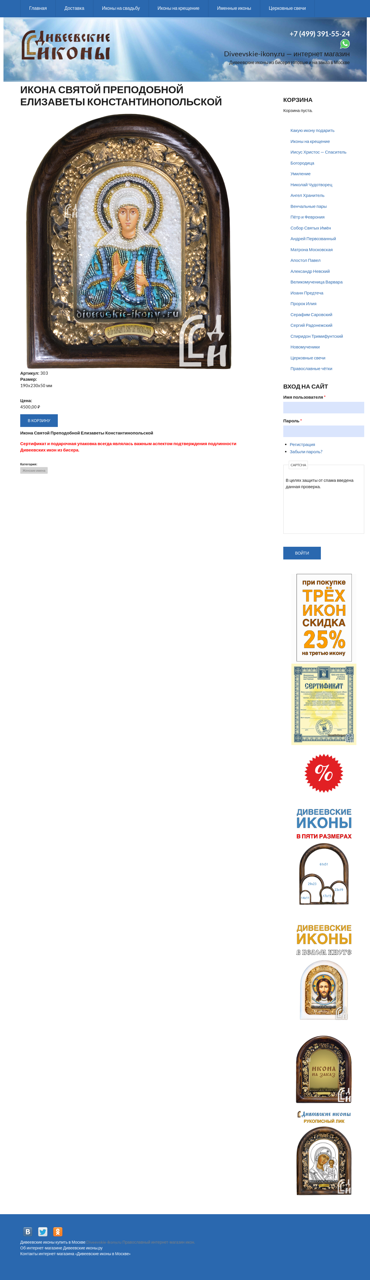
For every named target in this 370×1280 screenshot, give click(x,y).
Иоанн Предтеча (307, 292)
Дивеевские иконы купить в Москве (52, 1242)
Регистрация (302, 444)
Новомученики (305, 346)
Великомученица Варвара (317, 281)
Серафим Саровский (311, 314)
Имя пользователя (304, 397)
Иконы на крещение (178, 8)
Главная (38, 8)
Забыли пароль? (306, 451)
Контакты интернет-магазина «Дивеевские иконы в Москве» (75, 1253)
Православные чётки (311, 368)
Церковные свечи (287, 8)
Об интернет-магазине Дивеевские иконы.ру (61, 1247)
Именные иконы (234, 8)
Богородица (302, 162)
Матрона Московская (312, 249)
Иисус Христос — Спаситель (319, 151)
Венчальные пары (309, 206)
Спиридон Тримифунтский (317, 336)
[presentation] (309, 510)
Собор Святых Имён (311, 227)
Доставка (74, 8)
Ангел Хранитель (308, 195)
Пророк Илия (304, 303)
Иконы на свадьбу (121, 8)
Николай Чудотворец (311, 184)
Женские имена (34, 470)
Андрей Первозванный (313, 238)
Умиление (301, 173)
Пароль (292, 420)
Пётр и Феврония (308, 216)
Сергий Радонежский (311, 325)
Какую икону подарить (312, 130)
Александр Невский (310, 271)
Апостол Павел (306, 260)
